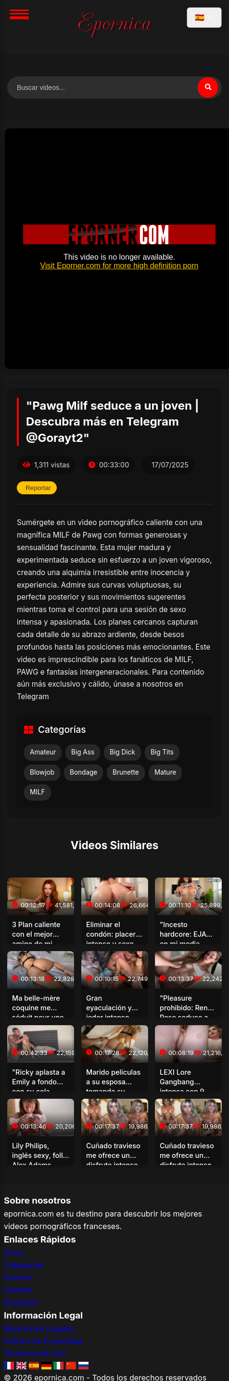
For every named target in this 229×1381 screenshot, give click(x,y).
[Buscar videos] (114, 87)
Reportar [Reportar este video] (38, 487)
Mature (165, 772)
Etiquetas (21, 1302)
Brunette (126, 772)
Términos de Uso (34, 1353)
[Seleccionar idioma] (204, 17)
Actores (18, 1277)
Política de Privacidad (43, 1341)
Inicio (13, 1252)
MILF (37, 792)
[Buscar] (208, 87)
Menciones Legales (39, 1328)
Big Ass (82, 752)
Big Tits (162, 752)
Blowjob (42, 772)
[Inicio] (114, 27)
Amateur (43, 752)
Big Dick (122, 752)
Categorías (23, 1265)
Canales (18, 1289)
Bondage (83, 772)
